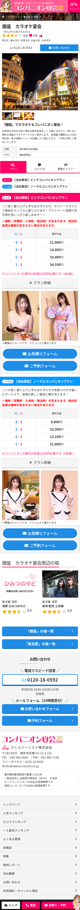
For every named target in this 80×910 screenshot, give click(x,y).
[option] (40, 81)
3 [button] (15, 623)
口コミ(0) (40, 166)
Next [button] (76, 595)
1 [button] (3, 623)
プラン (13, 166)
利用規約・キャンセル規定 (20, 891)
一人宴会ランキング (16, 830)
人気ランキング (13, 813)
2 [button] (9, 623)
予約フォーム (40, 720)
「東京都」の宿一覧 (39, 643)
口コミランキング (14, 822)
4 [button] (21, 623)
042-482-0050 (19, 757)
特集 (6, 856)
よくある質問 (11, 839)
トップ (13, 905)
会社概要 (9, 873)
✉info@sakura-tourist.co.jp (20, 766)
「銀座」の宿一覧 (40, 631)
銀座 (36, 16)
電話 (33, 905)
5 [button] (28, 623)
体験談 (7, 847)
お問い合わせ (59, 48)
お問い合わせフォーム (40, 708)
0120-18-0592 (21, 48)
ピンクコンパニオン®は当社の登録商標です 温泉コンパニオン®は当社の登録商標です (28, 783)
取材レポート (11, 865)
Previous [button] (4, 595)
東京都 (26, 16)
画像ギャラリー (66, 166)
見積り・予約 (57, 905)
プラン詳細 (42, 282)
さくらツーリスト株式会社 (31, 747)
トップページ (10, 16)
